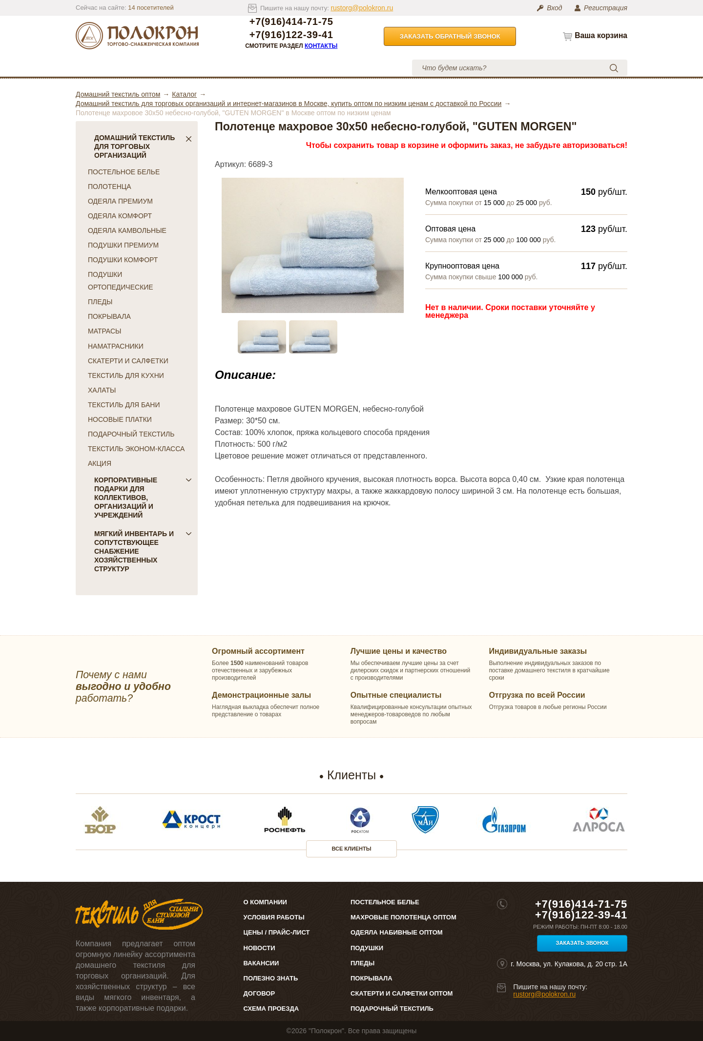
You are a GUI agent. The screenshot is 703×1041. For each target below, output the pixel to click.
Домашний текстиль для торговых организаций (143, 146)
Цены (221, 67)
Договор (259, 993)
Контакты (321, 45)
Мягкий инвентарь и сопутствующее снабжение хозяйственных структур (143, 551)
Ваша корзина (601, 35)
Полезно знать (271, 978)
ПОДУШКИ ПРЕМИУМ (123, 245)
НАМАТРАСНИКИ (116, 346)
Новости (259, 948)
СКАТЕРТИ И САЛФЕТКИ (128, 361)
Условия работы (287, 67)
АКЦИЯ (99, 463)
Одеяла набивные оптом (397, 932)
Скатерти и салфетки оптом (402, 993)
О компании (164, 67)
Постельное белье (385, 902)
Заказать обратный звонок (450, 36)
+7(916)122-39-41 (291, 35)
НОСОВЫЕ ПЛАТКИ (120, 419)
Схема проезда (271, 1008)
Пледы (362, 963)
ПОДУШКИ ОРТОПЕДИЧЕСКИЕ (120, 281)
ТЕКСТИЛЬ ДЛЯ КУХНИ (126, 375)
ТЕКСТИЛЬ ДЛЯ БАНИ (124, 405)
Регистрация (605, 7)
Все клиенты (352, 849)
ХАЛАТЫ (102, 390)
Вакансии (261, 963)
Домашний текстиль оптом (118, 94)
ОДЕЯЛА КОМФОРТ (120, 216)
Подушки (367, 948)
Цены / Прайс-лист (277, 932)
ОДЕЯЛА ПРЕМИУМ (120, 201)
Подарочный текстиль (392, 1008)
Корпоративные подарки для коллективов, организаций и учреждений (143, 498)
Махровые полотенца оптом (403, 917)
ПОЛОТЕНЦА (109, 186)
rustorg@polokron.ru (362, 8)
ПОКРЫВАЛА (109, 316)
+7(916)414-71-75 (291, 22)
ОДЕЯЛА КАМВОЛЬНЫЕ (127, 230)
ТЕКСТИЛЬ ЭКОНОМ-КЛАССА (136, 449)
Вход (554, 7)
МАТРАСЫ (104, 331)
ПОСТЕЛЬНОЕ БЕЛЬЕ (124, 172)
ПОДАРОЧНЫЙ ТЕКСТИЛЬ (131, 434)
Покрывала (372, 978)
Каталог (109, 67)
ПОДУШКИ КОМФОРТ (123, 260)
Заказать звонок (582, 943)
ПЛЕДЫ (100, 302)
